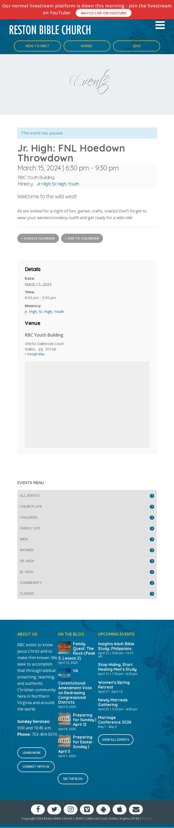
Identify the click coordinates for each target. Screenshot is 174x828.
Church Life (31, 506)
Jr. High (43, 184)
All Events (30, 495)
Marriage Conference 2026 (114, 720)
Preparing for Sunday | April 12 (84, 720)
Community (31, 582)
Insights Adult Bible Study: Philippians (116, 646)
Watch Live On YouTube (103, 12)
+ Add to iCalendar (82, 238)
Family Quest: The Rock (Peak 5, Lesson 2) (76, 651)
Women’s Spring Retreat (114, 685)
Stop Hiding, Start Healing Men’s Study (117, 667)
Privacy (147, 818)
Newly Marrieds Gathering (112, 702)
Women (27, 550)
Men (24, 539)
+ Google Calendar (38, 238)
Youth (73, 184)
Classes (27, 593)
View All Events (115, 739)
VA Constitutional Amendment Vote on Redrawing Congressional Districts (75, 686)
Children (28, 517)
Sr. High (59, 184)
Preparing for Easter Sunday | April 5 (75, 744)
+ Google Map (35, 354)
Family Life (30, 528)
